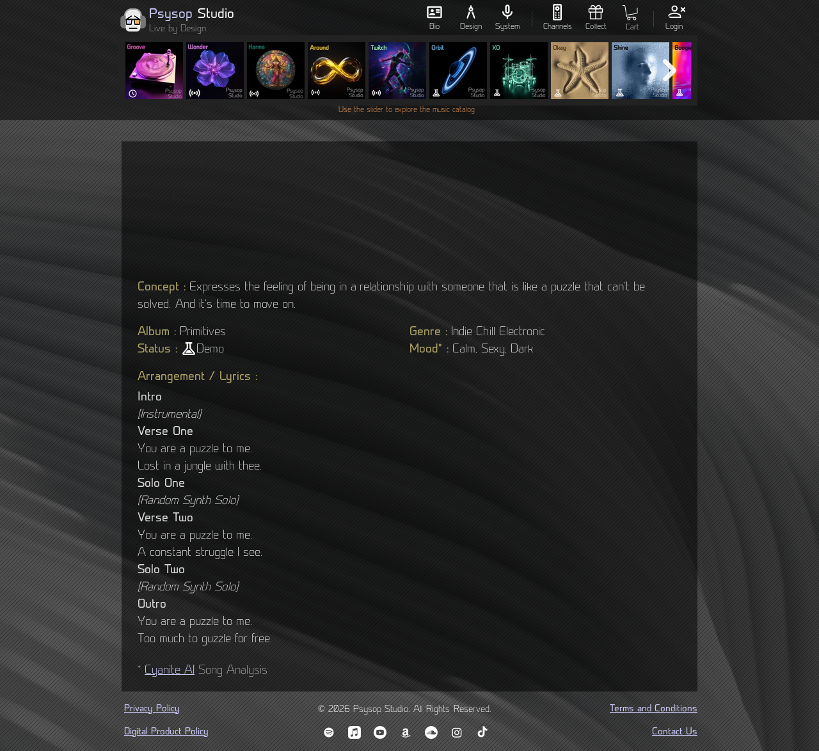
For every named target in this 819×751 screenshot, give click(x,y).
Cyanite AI (170, 671)
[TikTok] (482, 732)
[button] (631, 12)
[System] (507, 18)
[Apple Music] (354, 732)
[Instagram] (456, 732)
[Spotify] (328, 732)
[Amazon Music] (405, 732)
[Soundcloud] (431, 732)
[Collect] (595, 18)
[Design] (470, 18)
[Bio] (434, 18)
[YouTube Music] (380, 732)
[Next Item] (669, 70)
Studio (216, 14)
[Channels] (557, 18)
